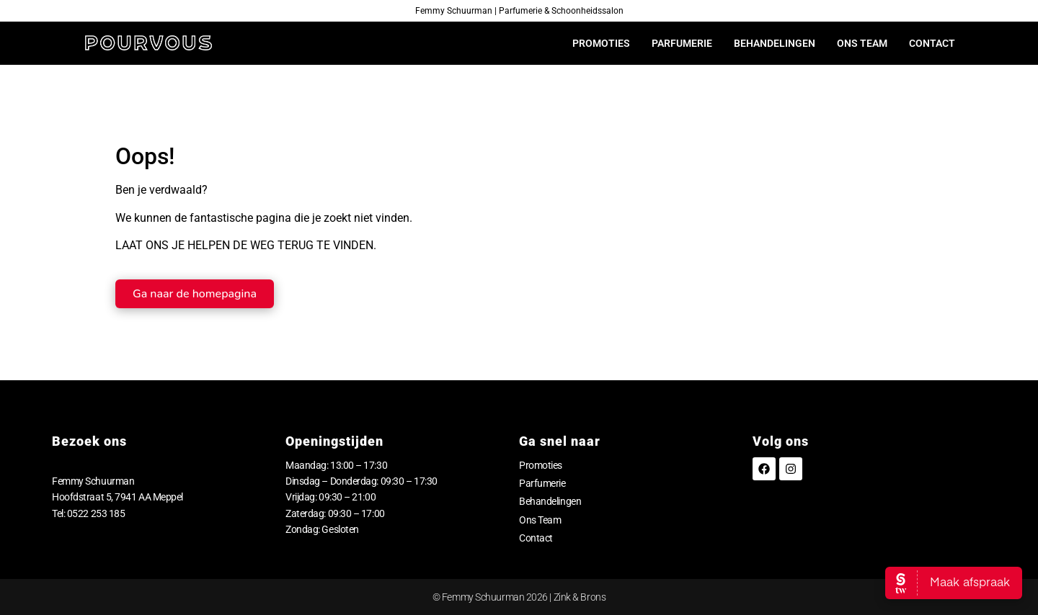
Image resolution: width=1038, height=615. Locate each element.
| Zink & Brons (577, 597)
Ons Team (862, 43)
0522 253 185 (96, 513)
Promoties (601, 43)
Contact (932, 43)
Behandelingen (774, 43)
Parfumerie (682, 43)
